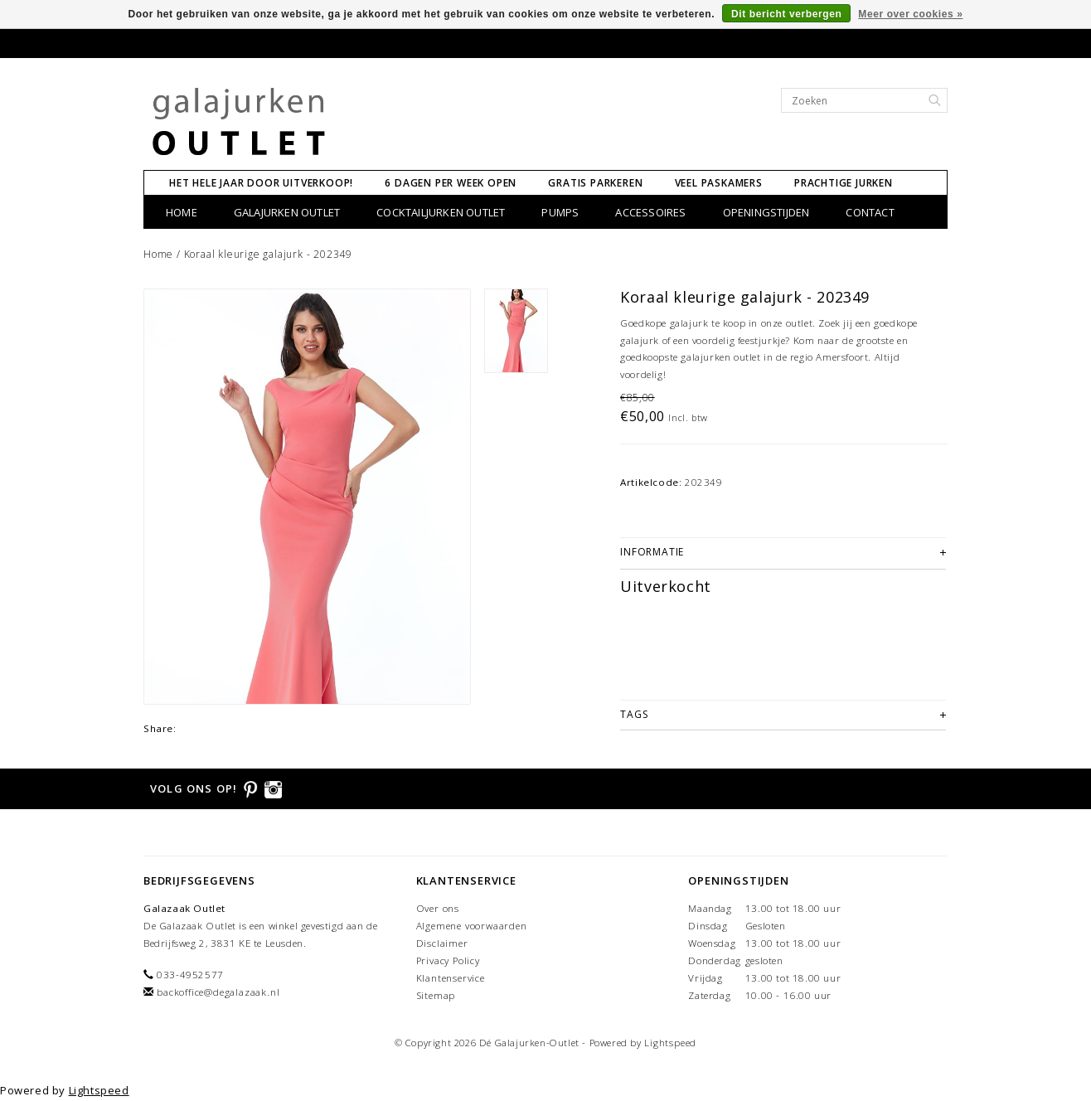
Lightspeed (670, 1042)
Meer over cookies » (910, 14)
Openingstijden (766, 212)
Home (181, 212)
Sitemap (436, 995)
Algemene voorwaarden (471, 925)
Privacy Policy (448, 960)
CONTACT (870, 212)
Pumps (560, 212)
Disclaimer (442, 943)
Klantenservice (450, 978)
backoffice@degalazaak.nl (218, 992)
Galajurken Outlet (287, 212)
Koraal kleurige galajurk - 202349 (268, 254)
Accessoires (650, 212)
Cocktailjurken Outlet (440, 212)
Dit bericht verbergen (786, 14)
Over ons (437, 908)
